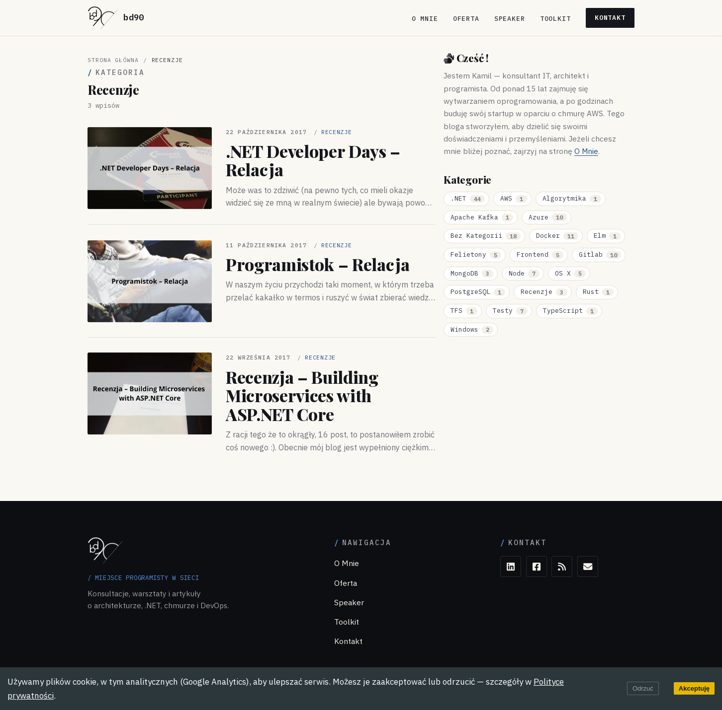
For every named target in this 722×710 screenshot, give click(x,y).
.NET (468, 198)
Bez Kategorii (486, 235)
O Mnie (425, 18)
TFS (464, 310)
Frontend (540, 254)
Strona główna (113, 60)
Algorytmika (571, 198)
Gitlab (600, 254)
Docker (557, 235)
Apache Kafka (482, 217)
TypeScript (570, 310)
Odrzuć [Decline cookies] (642, 688)
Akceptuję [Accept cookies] (694, 688)
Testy (510, 310)
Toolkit (555, 18)
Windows (472, 329)
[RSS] (561, 566)
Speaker (509, 18)
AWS (513, 198)
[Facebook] (536, 566)
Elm (607, 235)
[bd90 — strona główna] (116, 18)
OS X (570, 273)
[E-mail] (587, 566)
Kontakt (610, 17)
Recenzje (544, 291)
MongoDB (472, 273)
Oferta (466, 18)
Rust (598, 291)
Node (524, 273)
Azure (548, 217)
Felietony (476, 254)
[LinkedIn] (510, 566)
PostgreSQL (478, 291)
